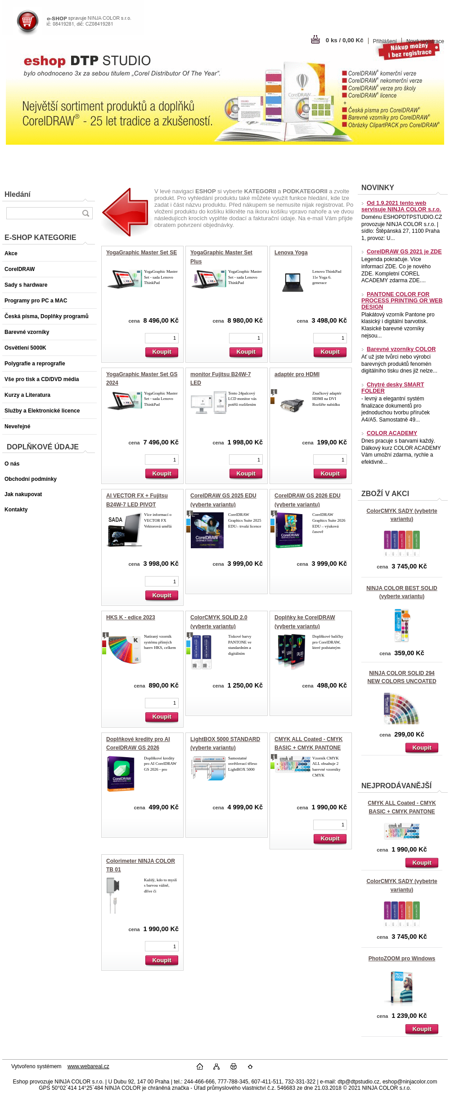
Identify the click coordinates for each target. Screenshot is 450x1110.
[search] (85, 213)
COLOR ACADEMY (389, 433)
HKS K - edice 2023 (130, 617)
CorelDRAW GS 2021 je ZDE (401, 252)
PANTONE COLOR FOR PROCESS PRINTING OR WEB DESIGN (402, 300)
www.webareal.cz (88, 1066)
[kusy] (162, 338)
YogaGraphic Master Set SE (141, 252)
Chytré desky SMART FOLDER (392, 388)
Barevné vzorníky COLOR (398, 349)
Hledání (17, 194)
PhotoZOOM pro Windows (402, 958)
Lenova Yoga (291, 252)
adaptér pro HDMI (297, 374)
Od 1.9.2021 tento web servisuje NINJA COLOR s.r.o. (401, 206)
